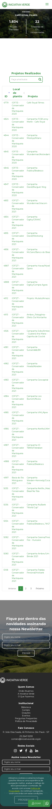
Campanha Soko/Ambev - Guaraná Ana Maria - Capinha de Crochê (38, 334)
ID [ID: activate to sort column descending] (6, 96)
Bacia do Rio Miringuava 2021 (18, 480)
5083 (6, 553)
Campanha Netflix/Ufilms (39, 428)
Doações (26, 713)
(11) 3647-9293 (26, 736)
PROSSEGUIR (26, 799)
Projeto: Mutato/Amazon (39, 298)
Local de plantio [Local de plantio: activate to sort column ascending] (17, 93)
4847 (6, 184)
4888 (6, 282)
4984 (6, 396)
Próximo (40, 588)
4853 (6, 200)
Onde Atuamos (26, 691)
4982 (6, 363)
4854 (6, 217)
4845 (6, 151)
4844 (6, 135)
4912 (6, 298)
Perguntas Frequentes (26, 718)
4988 (6, 461)
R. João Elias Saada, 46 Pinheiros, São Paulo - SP (26, 732)
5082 (6, 537)
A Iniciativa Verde (26, 694)
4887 (6, 265)
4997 (6, 477)
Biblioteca (26, 707)
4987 (6, 445)
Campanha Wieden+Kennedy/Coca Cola (38, 480)
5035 (6, 488)
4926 (6, 331)
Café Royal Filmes (35, 102)
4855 (6, 233)
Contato (26, 710)
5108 (6, 570)
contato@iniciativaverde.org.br (26, 739)
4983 (6, 380)
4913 (6, 314)
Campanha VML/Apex (37, 412)
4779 (6, 102)
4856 (6, 249)
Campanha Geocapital (37, 380)
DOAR (36, 803)
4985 (6, 412)
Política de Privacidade (26, 721)
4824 (6, 119)
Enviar (26, 653)
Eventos (26, 715)
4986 (6, 428)
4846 (6, 168)
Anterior (12, 588)
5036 (6, 504)
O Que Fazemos (26, 696)
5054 (6, 521)
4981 (6, 347)
